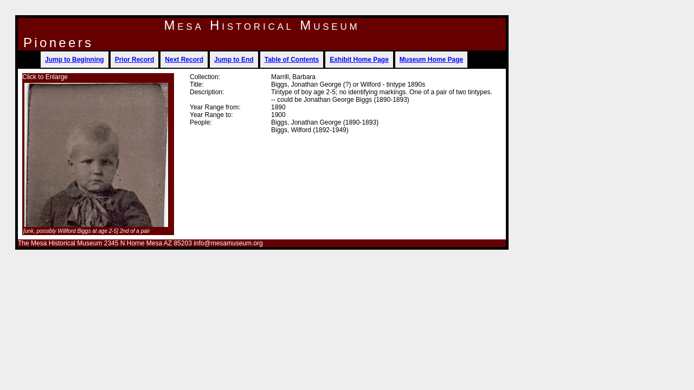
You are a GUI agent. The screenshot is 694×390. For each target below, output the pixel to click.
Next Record (184, 59)
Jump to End (234, 59)
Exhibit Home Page (359, 59)
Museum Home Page (431, 59)
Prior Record (135, 59)
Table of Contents (292, 59)
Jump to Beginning (74, 59)
